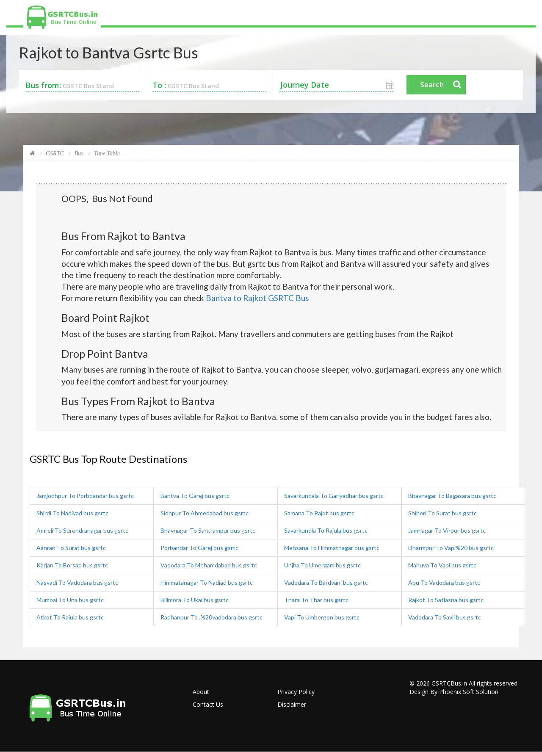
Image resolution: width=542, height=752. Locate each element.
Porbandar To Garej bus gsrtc (199, 547)
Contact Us (208, 704)
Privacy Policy (296, 692)
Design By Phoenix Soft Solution (453, 692)
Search (432, 84)
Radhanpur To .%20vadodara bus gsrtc (211, 617)
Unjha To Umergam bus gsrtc (322, 565)
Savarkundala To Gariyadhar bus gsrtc (334, 495)
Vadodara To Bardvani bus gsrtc (326, 582)
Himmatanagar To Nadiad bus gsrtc (206, 582)
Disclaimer (291, 704)
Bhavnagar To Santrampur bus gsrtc (207, 530)
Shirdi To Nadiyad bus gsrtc (72, 513)
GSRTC (55, 153)
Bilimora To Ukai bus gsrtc (194, 599)
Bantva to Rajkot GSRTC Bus (257, 298)
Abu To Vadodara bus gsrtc (444, 582)
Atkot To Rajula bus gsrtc (70, 617)
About (201, 692)
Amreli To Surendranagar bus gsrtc (82, 530)
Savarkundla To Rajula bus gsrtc (326, 530)
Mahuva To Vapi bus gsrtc (442, 565)
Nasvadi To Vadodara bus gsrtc (77, 582)
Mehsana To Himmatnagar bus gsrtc (331, 547)
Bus (79, 153)
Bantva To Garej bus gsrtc (195, 495)
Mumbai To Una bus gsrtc (70, 599)
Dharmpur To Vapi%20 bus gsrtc (451, 547)
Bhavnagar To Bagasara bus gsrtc (452, 495)
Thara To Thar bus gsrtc (316, 599)
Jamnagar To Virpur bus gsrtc (447, 530)
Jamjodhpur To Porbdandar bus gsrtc (85, 495)
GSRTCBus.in (449, 683)
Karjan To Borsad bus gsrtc (72, 565)
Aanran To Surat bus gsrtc (71, 547)
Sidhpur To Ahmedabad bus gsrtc (204, 513)
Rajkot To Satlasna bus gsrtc (446, 599)
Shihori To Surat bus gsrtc (442, 513)
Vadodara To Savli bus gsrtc (444, 617)
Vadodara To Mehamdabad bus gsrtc (208, 565)
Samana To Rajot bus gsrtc (319, 513)
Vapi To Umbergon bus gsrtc (321, 617)
